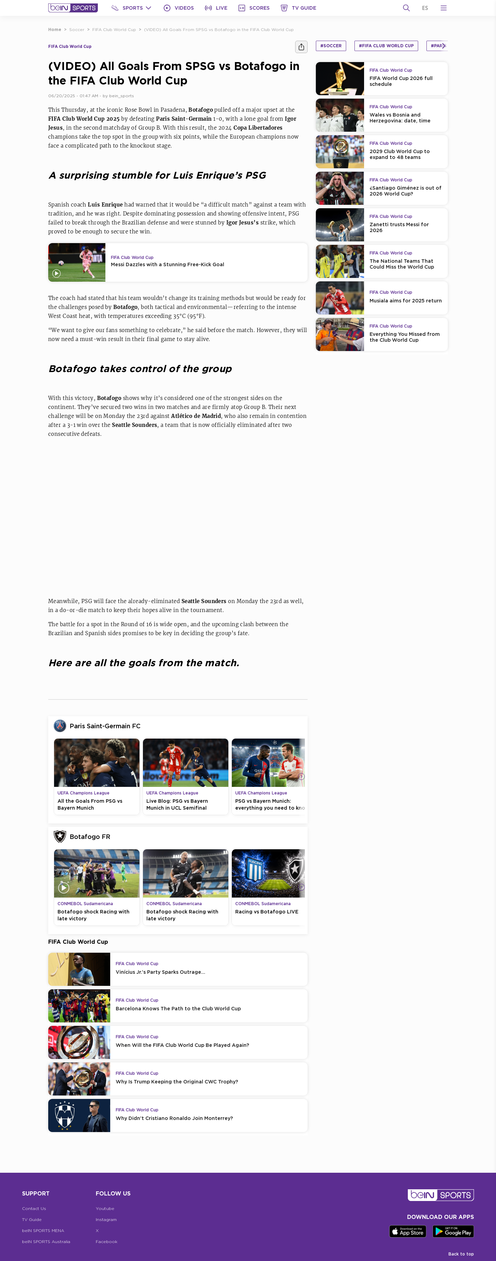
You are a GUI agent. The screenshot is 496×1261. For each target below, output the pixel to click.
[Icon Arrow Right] (301, 776)
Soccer (76, 29)
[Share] (301, 47)
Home (54, 29)
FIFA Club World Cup (114, 29)
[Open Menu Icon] (444, 8)
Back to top (461, 1254)
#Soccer (331, 45)
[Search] (406, 8)
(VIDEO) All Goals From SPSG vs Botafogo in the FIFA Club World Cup (219, 29)
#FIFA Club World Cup (386, 45)
